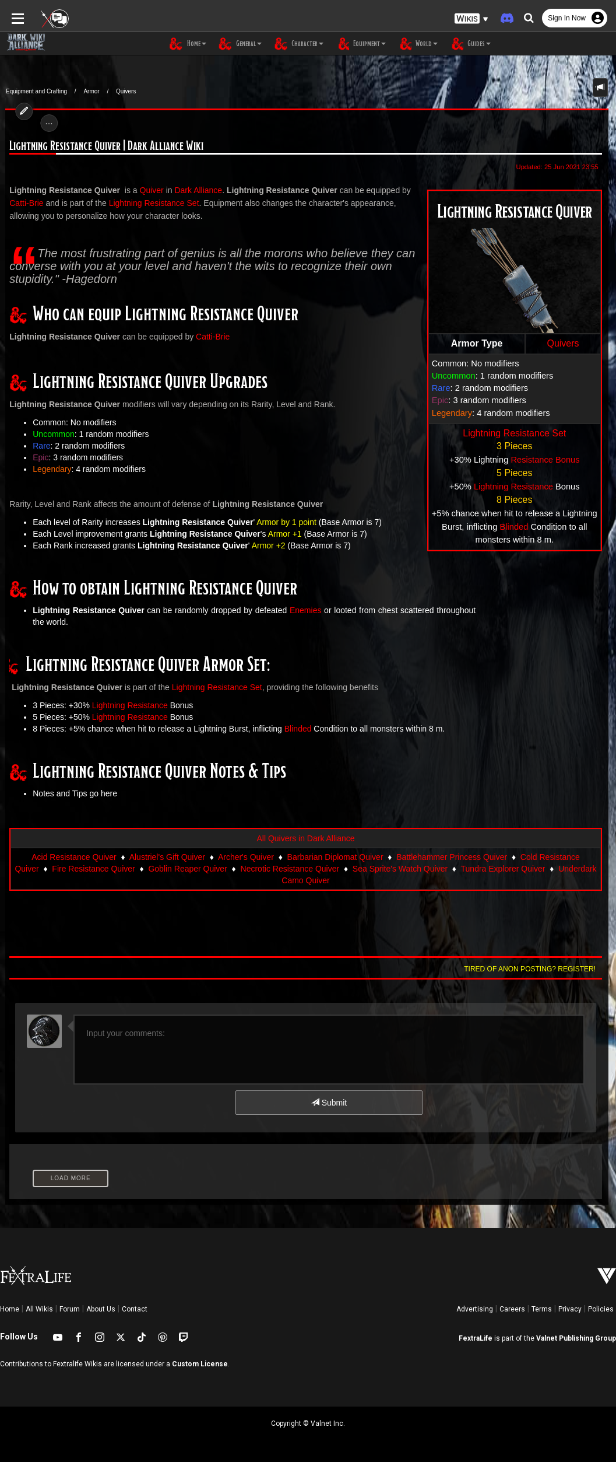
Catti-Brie (207, 336)
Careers (512, 1309)
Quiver (147, 190)
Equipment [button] (360, 44)
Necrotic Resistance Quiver (290, 868)
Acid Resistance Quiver (74, 857)
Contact (134, 1309)
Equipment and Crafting (36, 91)
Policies (601, 1309)
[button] (471, 18)
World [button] (417, 44)
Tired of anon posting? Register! (535, 969)
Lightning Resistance (518, 486)
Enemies (300, 610)
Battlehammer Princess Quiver (451, 857)
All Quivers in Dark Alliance (305, 838)
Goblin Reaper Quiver (187, 868)
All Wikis (39, 1309)
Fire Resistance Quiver (93, 868)
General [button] (240, 44)
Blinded (519, 526)
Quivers (126, 91)
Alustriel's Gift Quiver (167, 857)
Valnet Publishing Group (576, 1338)
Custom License (200, 1364)
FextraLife (475, 1338)
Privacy (570, 1309)
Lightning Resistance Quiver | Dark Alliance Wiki (102, 146)
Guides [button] (470, 44)
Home (9, 1309)
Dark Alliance (193, 190)
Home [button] (187, 44)
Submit (329, 1102)
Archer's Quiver (246, 857)
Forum (69, 1309)
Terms (541, 1309)
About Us (100, 1309)
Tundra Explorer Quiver (503, 868)
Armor (91, 91)
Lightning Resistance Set (519, 433)
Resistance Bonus (549, 459)
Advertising (474, 1309)
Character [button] (298, 44)
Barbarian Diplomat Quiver (335, 857)
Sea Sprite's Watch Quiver (400, 868)
